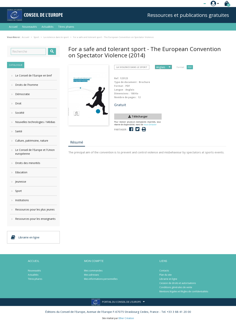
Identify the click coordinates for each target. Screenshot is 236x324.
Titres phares (66, 26)
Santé (18, 131)
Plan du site (165, 274)
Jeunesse (20, 181)
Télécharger (138, 116)
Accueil (13, 26)
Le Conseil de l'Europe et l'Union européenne (35, 151)
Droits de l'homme (26, 85)
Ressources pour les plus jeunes (35, 209)
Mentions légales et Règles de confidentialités (183, 291)
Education (21, 172)
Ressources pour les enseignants (35, 219)
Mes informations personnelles (100, 279)
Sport (18, 191)
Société (19, 112)
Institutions (22, 200)
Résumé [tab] (76, 142)
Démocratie (22, 94)
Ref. (116, 78)
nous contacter (150, 124)
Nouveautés (29, 26)
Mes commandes (93, 270)
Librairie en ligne (168, 279)
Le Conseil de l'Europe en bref (33, 75)
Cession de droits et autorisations (177, 283)
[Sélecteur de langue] (196, 3)
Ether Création (126, 318)
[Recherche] (28, 51)
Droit (18, 103)
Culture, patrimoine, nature (31, 140)
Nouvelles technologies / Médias (35, 122)
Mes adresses (91, 274)
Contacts (164, 270)
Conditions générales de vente (175, 287)
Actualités (47, 26)
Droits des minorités (27, 163)
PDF (190, 67)
